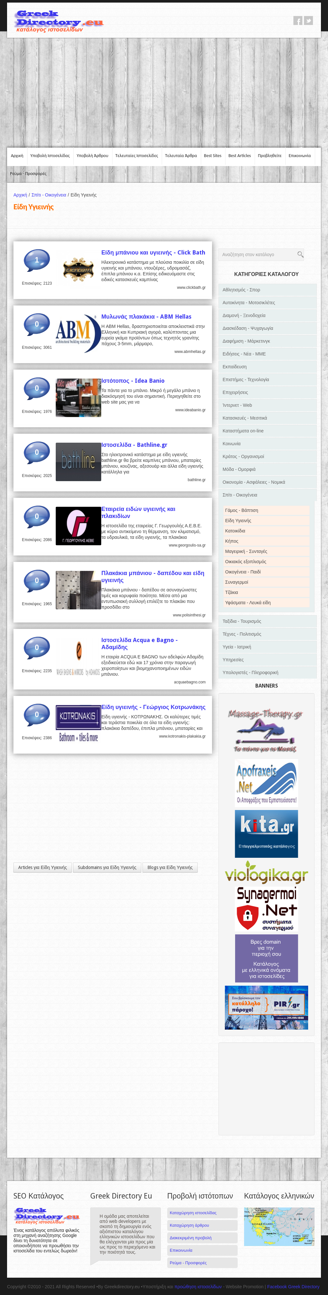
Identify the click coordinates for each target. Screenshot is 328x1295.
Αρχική (17, 155)
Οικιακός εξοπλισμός (245, 561)
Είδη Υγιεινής (238, 520)
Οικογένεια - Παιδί (243, 571)
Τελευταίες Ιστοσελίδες (136, 155)
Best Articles (239, 155)
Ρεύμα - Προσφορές (28, 173)
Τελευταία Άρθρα (181, 155)
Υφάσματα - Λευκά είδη (248, 602)
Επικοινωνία (300, 155)
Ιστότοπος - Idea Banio (133, 380)
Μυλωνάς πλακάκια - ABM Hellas (146, 316)
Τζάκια (231, 592)
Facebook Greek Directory (293, 1286)
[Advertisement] (164, 92)
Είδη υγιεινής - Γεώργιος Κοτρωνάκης (153, 707)
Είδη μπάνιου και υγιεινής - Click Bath (153, 252)
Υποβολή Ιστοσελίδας (50, 155)
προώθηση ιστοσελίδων (198, 1286)
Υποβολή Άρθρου (92, 155)
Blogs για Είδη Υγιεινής (170, 867)
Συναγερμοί (236, 582)
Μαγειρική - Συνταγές (246, 551)
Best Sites (212, 155)
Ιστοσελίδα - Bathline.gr (134, 444)
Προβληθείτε (270, 155)
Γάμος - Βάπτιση (241, 510)
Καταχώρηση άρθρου (189, 1225)
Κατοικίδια (235, 530)
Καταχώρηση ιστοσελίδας (193, 1212)
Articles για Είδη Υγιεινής (42, 867)
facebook (297, 20)
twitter (308, 20)
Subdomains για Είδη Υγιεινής (107, 867)
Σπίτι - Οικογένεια (50, 194)
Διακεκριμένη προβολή (191, 1237)
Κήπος (231, 541)
